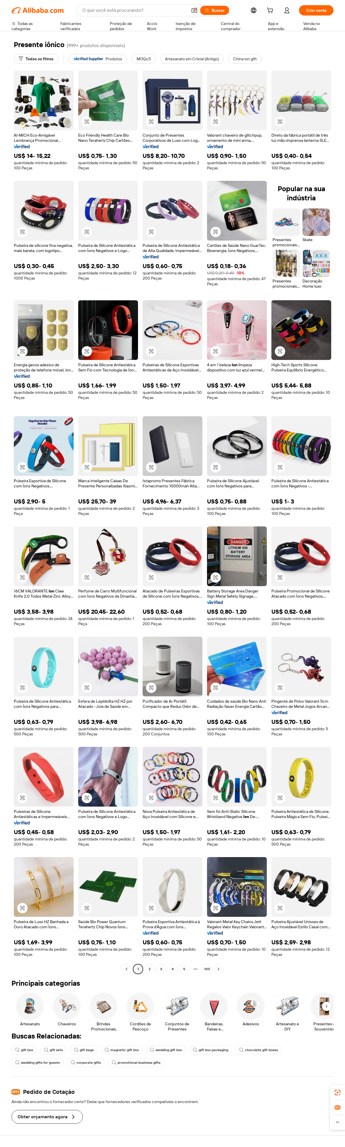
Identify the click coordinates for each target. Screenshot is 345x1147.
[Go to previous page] (126, 969)
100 (207, 969)
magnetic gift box (122, 1050)
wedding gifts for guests (37, 1062)
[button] (194, 10)
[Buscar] (214, 10)
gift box (24, 1050)
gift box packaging (210, 1050)
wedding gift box (166, 1050)
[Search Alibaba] (134, 10)
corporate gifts (86, 1062)
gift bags (84, 1050)
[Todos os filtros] (36, 59)
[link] (337, 1092)
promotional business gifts (136, 1062)
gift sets (53, 1050)
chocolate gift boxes (258, 1050)
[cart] (271, 11)
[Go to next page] (218, 969)
